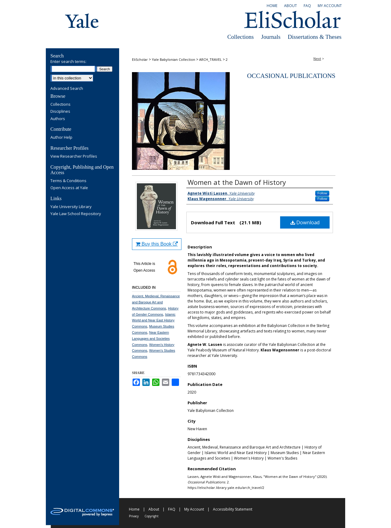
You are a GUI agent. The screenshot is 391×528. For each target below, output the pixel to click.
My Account (194, 509)
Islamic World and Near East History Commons (153, 320)
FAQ (171, 509)
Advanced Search (66, 88)
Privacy (134, 516)
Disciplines (60, 111)
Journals (270, 37)
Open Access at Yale (69, 187)
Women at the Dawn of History (237, 182)
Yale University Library (71, 206)
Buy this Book (157, 244)
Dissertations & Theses (315, 37)
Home (134, 509)
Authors (57, 118)
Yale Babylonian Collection (173, 59)
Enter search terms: (68, 61)
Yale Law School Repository (75, 213)
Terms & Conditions (68, 180)
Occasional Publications (291, 75)
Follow (322, 193)
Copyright (151, 516)
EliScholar (140, 59)
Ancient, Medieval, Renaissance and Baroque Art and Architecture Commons (156, 302)
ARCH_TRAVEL (210, 59)
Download (305, 222)
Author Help (61, 137)
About (153, 509)
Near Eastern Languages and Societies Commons (151, 338)
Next (317, 58)
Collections (240, 37)
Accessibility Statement (232, 509)
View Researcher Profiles (73, 156)
